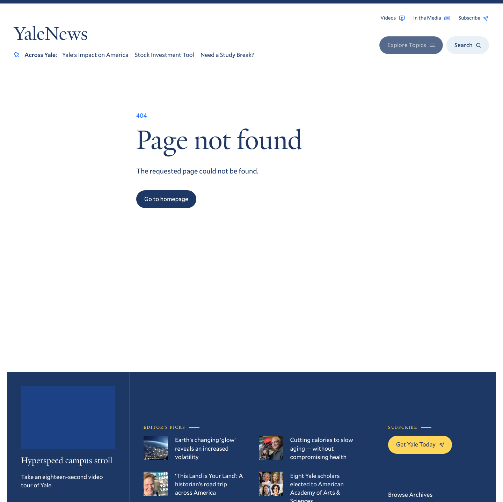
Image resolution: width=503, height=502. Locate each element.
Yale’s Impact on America (95, 55)
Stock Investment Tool (164, 55)
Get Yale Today (420, 444)
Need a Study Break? (227, 55)
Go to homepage (166, 199)
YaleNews (51, 36)
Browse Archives (410, 494)
